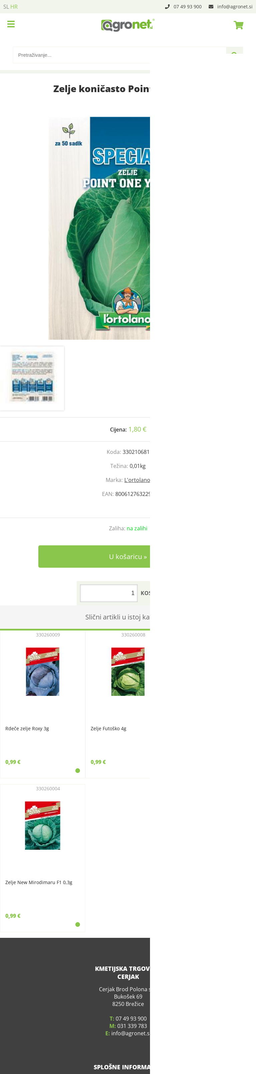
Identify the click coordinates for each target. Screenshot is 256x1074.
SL (6, 6)
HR (14, 6)
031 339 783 (132, 1014)
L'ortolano (137, 480)
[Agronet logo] (128, 25)
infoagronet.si (235, 6)
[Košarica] (236, 25)
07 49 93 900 (188, 6)
